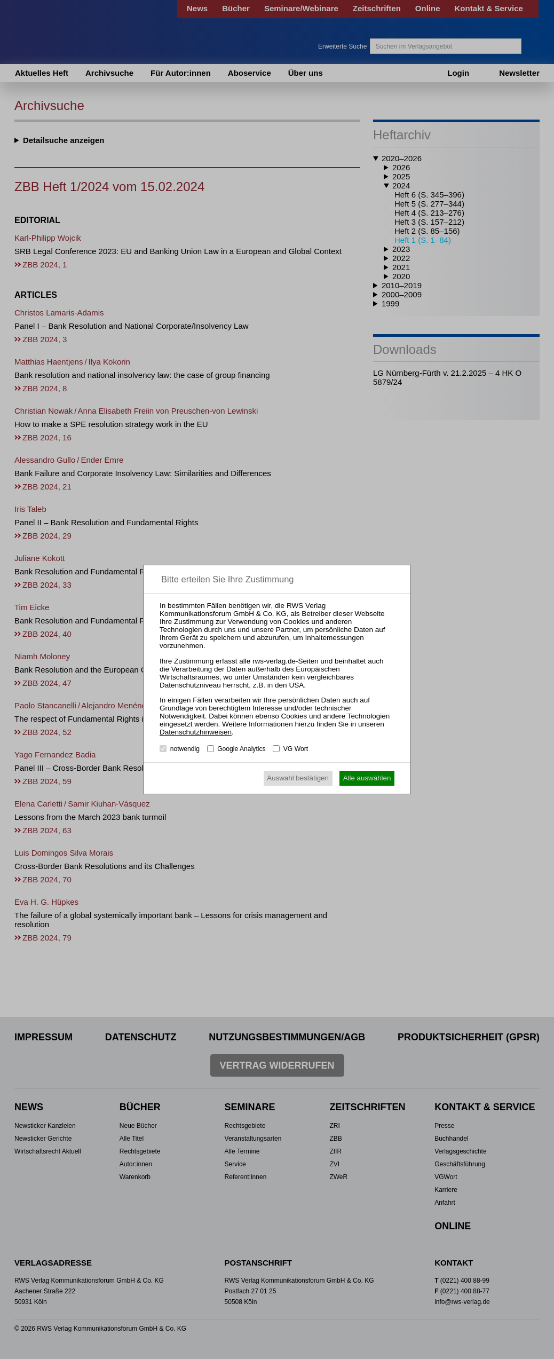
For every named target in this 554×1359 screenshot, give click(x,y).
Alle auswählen (367, 778)
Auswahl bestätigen (298, 778)
